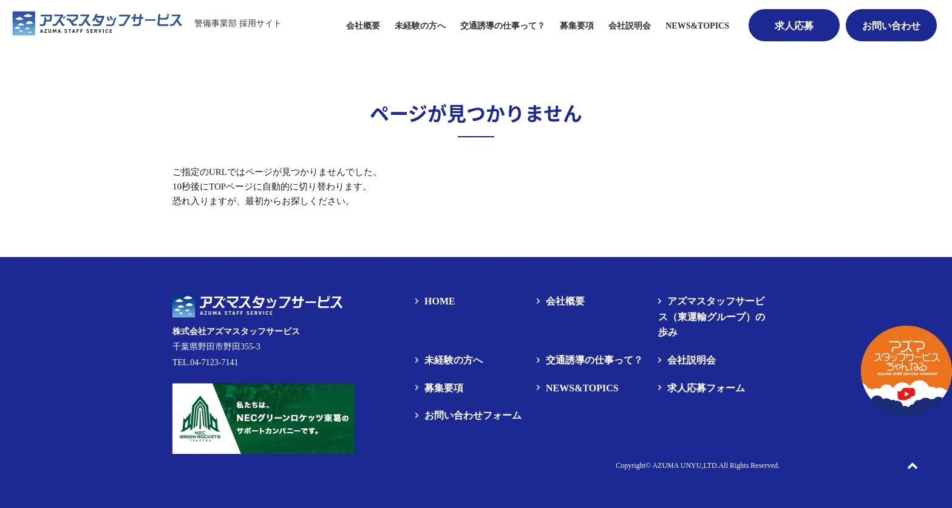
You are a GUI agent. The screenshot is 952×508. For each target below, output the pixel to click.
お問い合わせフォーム (473, 415)
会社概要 (363, 25)
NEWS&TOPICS (697, 25)
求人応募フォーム (706, 388)
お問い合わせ (891, 26)
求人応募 (794, 26)
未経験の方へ (420, 25)
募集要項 (443, 388)
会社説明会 (629, 25)
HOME (439, 301)
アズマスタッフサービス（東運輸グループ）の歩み (711, 316)
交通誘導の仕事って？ (502, 25)
